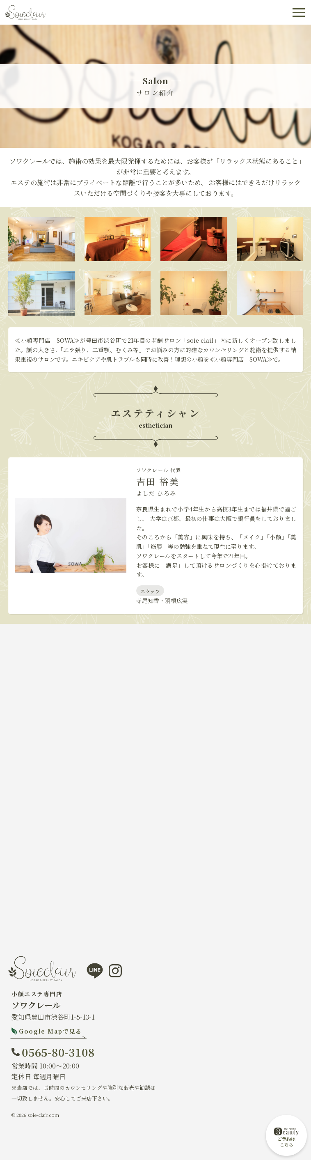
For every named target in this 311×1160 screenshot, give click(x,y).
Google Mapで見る (50, 1031)
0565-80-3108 (58, 1051)
